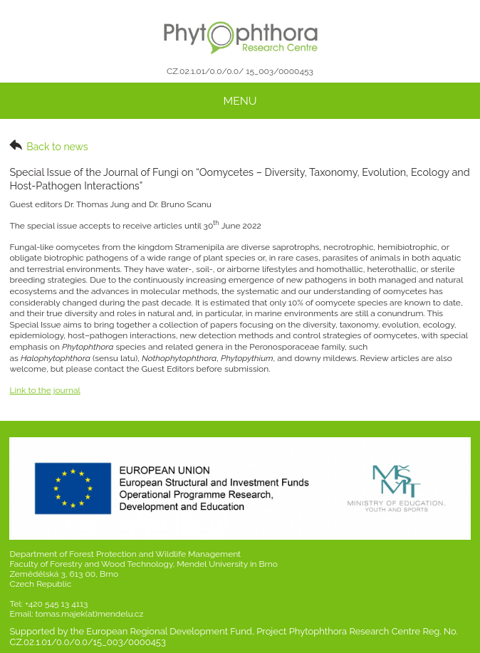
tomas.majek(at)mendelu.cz (89, 614)
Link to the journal (44, 390)
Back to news (48, 146)
